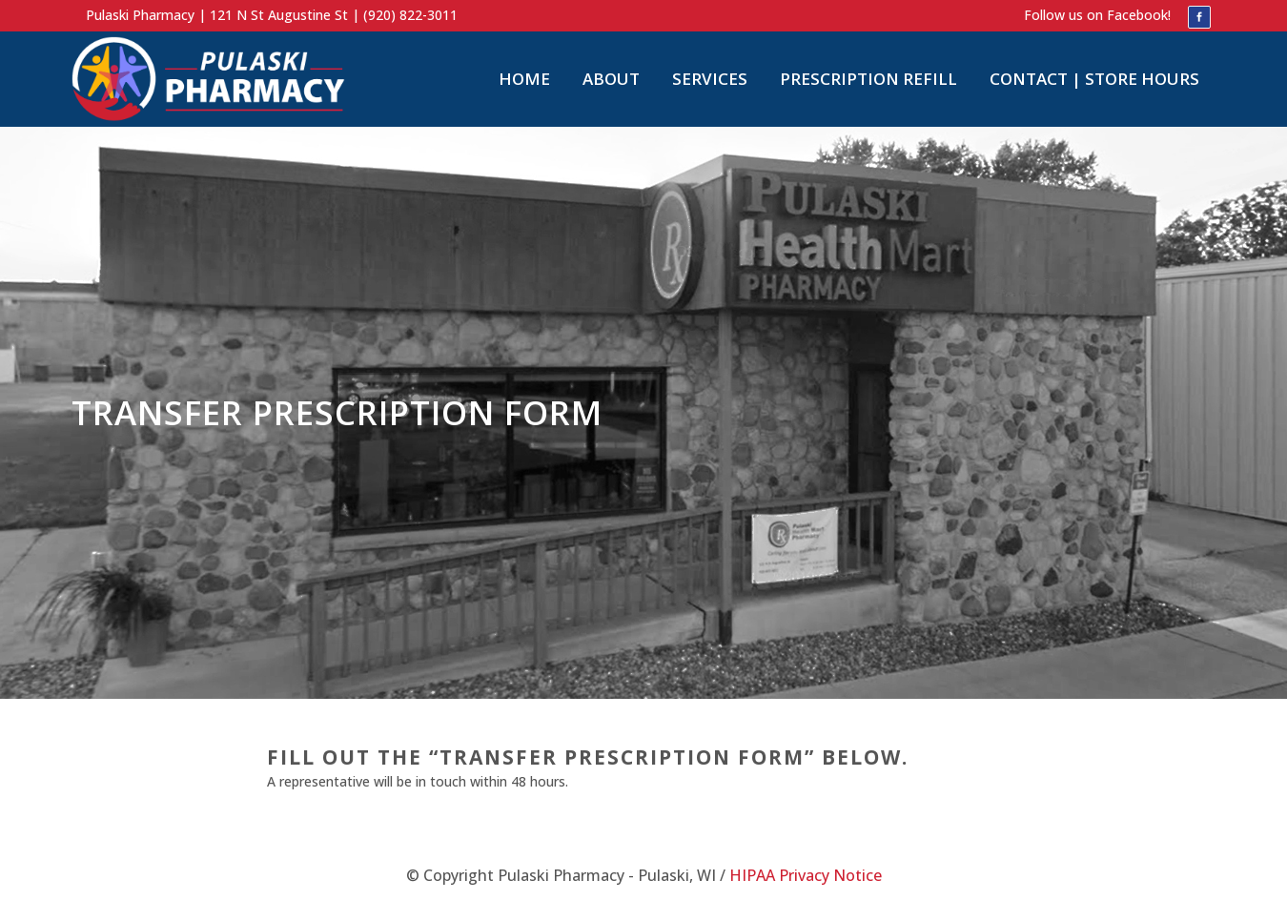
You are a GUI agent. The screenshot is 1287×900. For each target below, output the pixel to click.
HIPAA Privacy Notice (805, 875)
